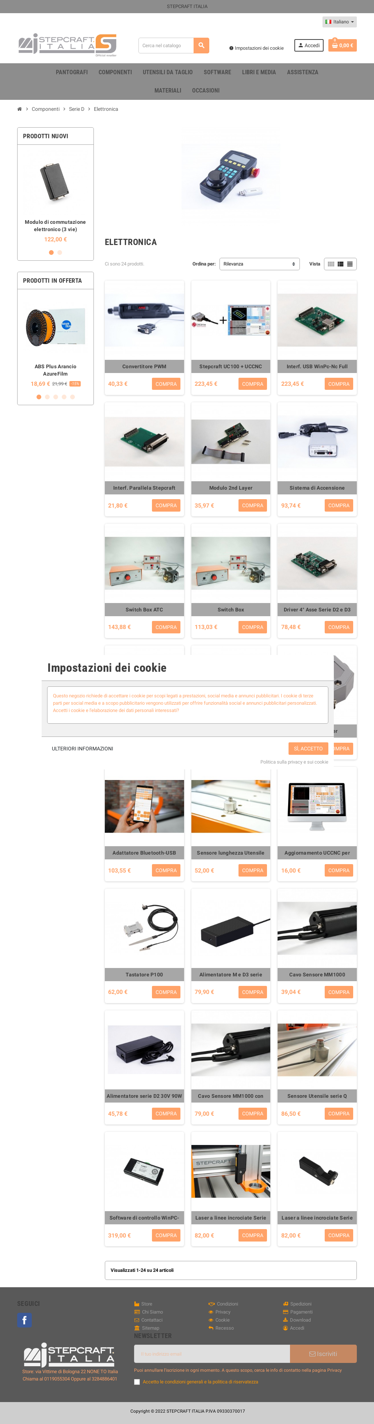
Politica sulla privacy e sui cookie (294, 762)
